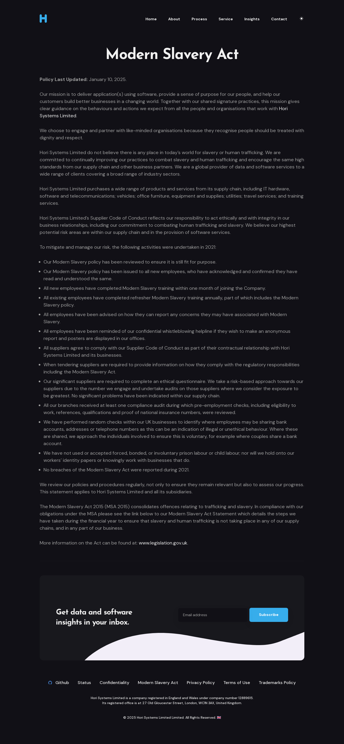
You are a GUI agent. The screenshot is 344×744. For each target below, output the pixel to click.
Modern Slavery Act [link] (158, 682)
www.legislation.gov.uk (163, 543)
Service (226, 19)
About (174, 19)
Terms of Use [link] (236, 682)
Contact (279, 19)
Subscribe (269, 614)
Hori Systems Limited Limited (160, 717)
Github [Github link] (58, 682)
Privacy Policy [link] (201, 682)
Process (199, 19)
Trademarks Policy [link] (277, 682)
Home (151, 19)
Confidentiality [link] (114, 682)
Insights (252, 19)
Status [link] (84, 682)
